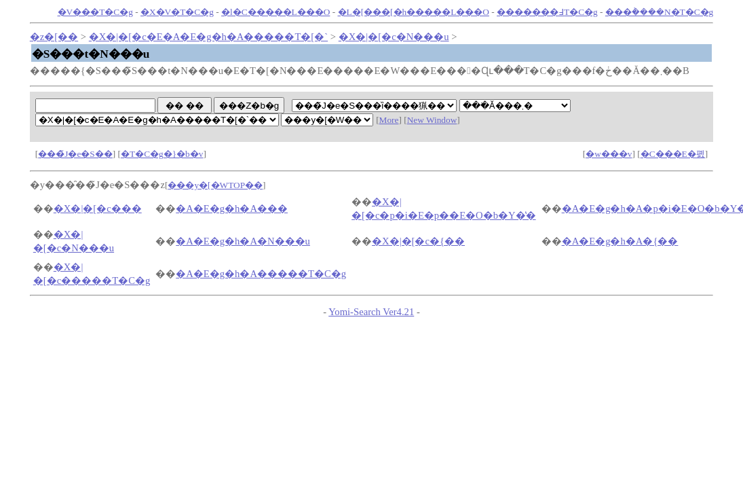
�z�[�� (54, 36)
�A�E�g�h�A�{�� (620, 241)
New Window (432, 120)
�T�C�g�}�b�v (162, 154)
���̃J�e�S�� (75, 154)
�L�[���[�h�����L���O (413, 12)
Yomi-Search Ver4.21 (371, 311)
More (389, 120)
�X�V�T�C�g (177, 12)
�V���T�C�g (95, 12)
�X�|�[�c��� (98, 208)
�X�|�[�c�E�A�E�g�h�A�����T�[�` (208, 36)
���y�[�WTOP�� (215, 185)
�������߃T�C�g (547, 12)
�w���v (609, 154)
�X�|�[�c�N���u (394, 36)
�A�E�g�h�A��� (232, 208)
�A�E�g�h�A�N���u (243, 241)
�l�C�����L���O (275, 12)
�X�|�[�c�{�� (418, 241)
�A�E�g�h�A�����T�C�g (261, 273)
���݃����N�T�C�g (659, 12)
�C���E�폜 (673, 154)
